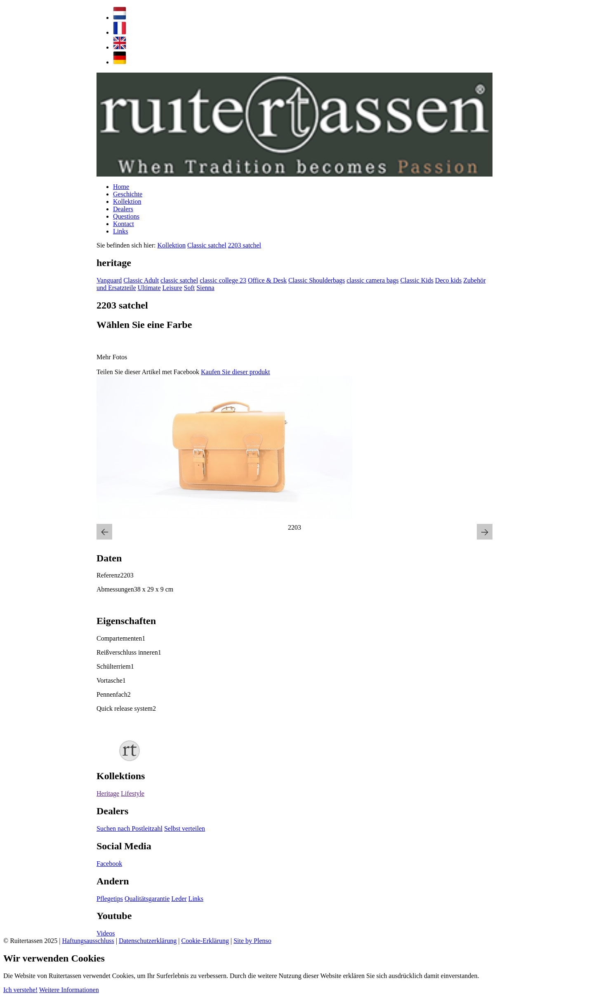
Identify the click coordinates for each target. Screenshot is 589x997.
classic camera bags (372, 280)
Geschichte (127, 194)
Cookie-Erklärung (205, 940)
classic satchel (179, 280)
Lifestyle (132, 793)
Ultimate (149, 287)
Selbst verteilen (184, 828)
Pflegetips (110, 898)
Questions (126, 216)
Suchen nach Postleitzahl (130, 828)
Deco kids (448, 280)
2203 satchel (244, 245)
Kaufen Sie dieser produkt (235, 371)
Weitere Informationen (69, 989)
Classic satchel (206, 245)
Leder (178, 898)
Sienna (205, 287)
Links (120, 231)
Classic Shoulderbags (316, 280)
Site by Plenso (252, 940)
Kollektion (127, 201)
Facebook (109, 863)
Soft (189, 287)
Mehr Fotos (112, 357)
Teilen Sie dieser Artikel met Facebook (148, 371)
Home (121, 186)
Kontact (123, 223)
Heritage (108, 793)
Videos (106, 933)
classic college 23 (223, 280)
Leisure (172, 287)
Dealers (123, 208)
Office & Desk (267, 280)
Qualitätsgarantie (147, 898)
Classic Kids (416, 280)
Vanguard (109, 280)
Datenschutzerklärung (148, 940)
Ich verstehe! (20, 989)
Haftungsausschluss (88, 940)
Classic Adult (141, 280)
